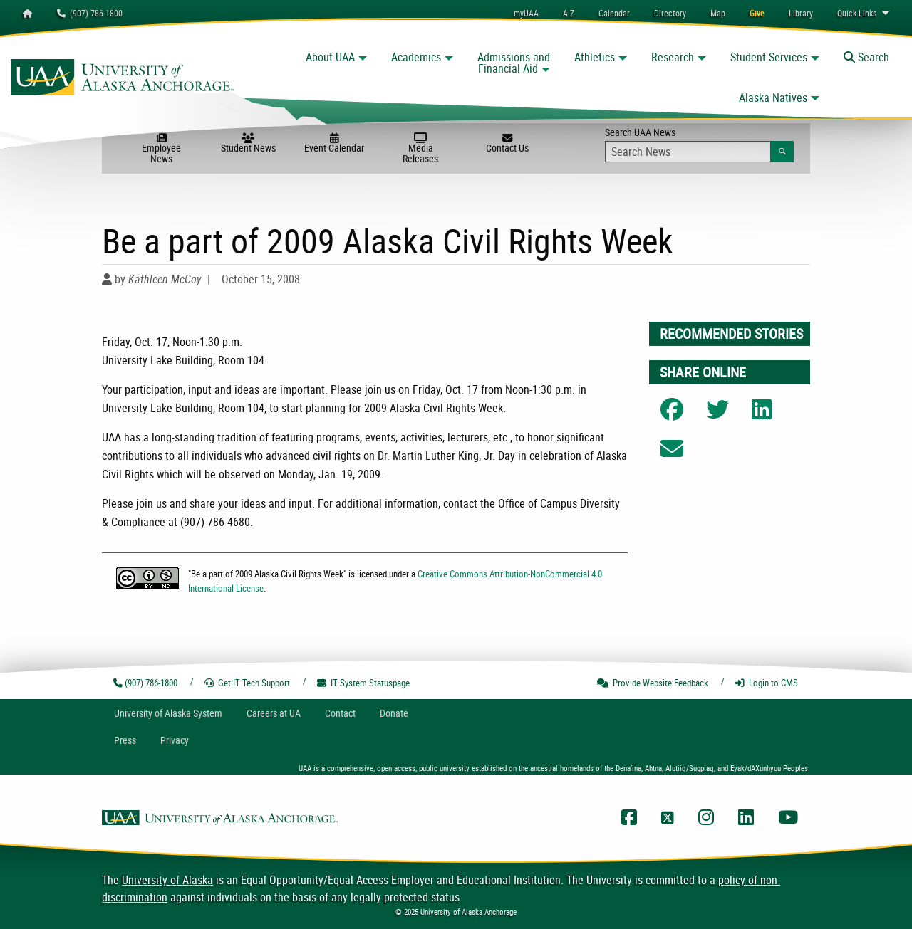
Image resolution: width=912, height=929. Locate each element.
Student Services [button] (768, 57)
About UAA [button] (330, 57)
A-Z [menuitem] (568, 13)
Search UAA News (699, 143)
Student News (248, 143)
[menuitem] (614, 13)
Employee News (161, 149)
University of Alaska (167, 880)
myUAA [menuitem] (526, 13)
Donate (394, 713)
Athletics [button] (594, 57)
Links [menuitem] (856, 13)
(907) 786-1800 (90, 13)
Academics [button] (416, 57)
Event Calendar (335, 143)
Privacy (174, 740)
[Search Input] (688, 151)
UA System (168, 713)
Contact (340, 713)
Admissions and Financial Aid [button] (513, 62)
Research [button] (672, 57)
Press (125, 740)
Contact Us (507, 143)
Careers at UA (274, 713)
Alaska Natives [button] (773, 97)
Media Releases (421, 149)
